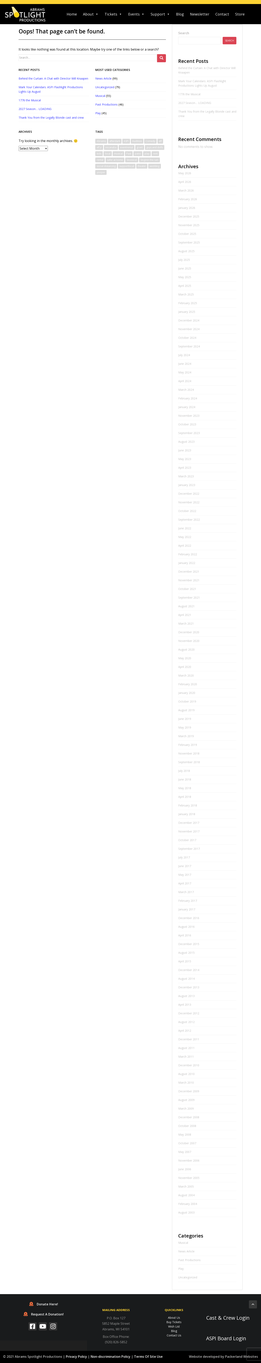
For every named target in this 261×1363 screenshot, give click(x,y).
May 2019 (184, 727)
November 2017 (188, 831)
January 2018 (186, 814)
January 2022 (186, 563)
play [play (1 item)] (147, 153)
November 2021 (188, 580)
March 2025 (186, 294)
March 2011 (186, 1056)
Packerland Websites (241, 1356)
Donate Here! (43, 1304)
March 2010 (186, 1082)
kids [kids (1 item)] (99, 153)
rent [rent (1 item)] (155, 153)
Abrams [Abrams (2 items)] (101, 141)
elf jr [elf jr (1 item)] (99, 147)
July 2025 (184, 260)
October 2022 (187, 511)
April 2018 (184, 797)
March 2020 (186, 675)
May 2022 (184, 537)
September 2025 (189, 242)
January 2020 (186, 693)
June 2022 (184, 528)
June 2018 (184, 779)
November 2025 (188, 225)
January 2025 (186, 312)
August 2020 (186, 649)
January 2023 (186, 485)
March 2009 (186, 1108)
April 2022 (184, 545)
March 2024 (186, 390)
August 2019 (186, 710)
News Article (103, 78)
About (91, 14)
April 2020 (184, 667)
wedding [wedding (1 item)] (154, 166)
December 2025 (188, 216)
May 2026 (184, 173)
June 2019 (184, 719)
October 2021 (187, 589)
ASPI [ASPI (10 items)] (126, 141)
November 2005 (188, 1178)
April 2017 (184, 883)
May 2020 (184, 658)
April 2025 (184, 286)
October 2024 (187, 338)
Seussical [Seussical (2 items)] (132, 160)
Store (240, 14)
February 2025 (187, 303)
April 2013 (184, 1004)
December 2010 (188, 1065)
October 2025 (187, 234)
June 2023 (184, 450)
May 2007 (184, 1152)
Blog (180, 14)
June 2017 (184, 866)
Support (160, 14)
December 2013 (188, 987)
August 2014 (186, 979)
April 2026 (184, 182)
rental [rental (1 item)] (100, 160)
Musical (100, 96)
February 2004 (187, 1204)
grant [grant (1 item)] (140, 147)
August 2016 (186, 927)
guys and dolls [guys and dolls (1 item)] (154, 147)
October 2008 (187, 1126)
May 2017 (184, 875)
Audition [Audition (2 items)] (137, 141)
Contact (222, 14)
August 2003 (186, 1212)
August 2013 (186, 996)
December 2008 (188, 1117)
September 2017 (189, 849)
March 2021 (186, 623)
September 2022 (189, 519)
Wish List (174, 1326)
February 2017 (187, 901)
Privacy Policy (76, 1356)
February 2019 (187, 745)
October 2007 (187, 1143)
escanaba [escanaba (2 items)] (110, 147)
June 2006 (184, 1169)
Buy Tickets (173, 1322)
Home (72, 14)
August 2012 (186, 1022)
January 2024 (186, 407)
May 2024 (184, 372)
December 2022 (188, 493)
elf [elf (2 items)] (160, 141)
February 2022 (187, 554)
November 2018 (188, 753)
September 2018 (189, 762)
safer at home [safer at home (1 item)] (115, 160)
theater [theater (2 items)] (142, 166)
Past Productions (106, 104)
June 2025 (184, 268)
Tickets (113, 14)
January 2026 (186, 208)
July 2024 (184, 355)
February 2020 (187, 684)
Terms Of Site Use (148, 1356)
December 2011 (188, 1039)
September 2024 (189, 346)
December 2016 (188, 918)
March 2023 (186, 476)
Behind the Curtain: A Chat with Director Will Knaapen (53, 78)
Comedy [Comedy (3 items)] (150, 141)
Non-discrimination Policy (110, 1356)
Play (98, 113)
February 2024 (187, 398)
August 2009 (186, 1100)
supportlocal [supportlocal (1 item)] (126, 166)
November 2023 (188, 416)
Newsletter (199, 14)
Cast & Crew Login (227, 1317)
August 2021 (186, 606)
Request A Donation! (44, 1314)
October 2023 (187, 424)
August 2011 (186, 1048)
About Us (174, 1317)
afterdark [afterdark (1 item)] (114, 141)
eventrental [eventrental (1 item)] (126, 147)
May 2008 (184, 1134)
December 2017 (188, 823)
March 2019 (186, 736)
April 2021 (184, 615)
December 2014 (188, 970)
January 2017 (186, 909)
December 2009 (188, 1091)
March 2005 (186, 1186)
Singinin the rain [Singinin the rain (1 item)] (149, 160)
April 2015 (184, 961)
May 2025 (184, 277)
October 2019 (187, 701)
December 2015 (188, 944)
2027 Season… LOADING (35, 109)
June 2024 (184, 364)
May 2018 (184, 788)
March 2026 (186, 190)
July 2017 (184, 857)
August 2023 (186, 442)
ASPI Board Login (226, 1338)
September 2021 (189, 597)
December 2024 (188, 320)
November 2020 (188, 641)
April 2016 (184, 935)
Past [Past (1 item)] (128, 153)
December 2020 (188, 632)
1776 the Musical (30, 100)
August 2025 (186, 251)
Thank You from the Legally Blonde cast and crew (51, 117)
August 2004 (186, 1195)
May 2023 (184, 459)
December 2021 (188, 571)
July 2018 (184, 771)
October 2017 (187, 840)
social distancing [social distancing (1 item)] (106, 166)
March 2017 (186, 892)
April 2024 (184, 381)
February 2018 (187, 805)
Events (136, 14)
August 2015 (186, 953)
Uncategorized (104, 87)
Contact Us (174, 1335)
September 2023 (189, 433)
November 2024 (188, 329)
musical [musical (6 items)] (118, 153)
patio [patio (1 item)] (138, 153)
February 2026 (187, 199)
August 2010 (186, 1074)
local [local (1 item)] (107, 153)
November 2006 (188, 1160)
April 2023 (184, 468)
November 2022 (188, 502)
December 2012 (188, 1013)
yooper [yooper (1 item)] (101, 172)
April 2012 (184, 1030)
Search (183, 33)
